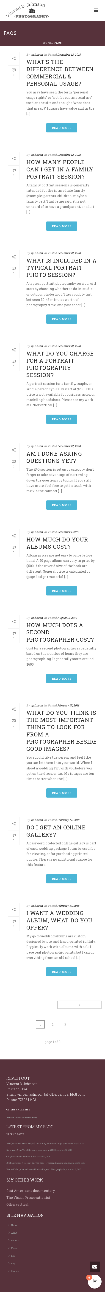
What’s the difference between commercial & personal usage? (60, 72)
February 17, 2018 (68, 705)
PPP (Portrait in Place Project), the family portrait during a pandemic (39, 1143)
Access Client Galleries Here (21, 1117)
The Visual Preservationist (28, 1197)
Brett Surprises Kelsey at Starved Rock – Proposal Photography (36, 1163)
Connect (13, 1270)
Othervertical (17, 1204)
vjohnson (36, 54)
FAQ (11, 1255)
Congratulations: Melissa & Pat (21, 1156)
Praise (13, 1247)
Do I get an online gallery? (56, 831)
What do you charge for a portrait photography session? (60, 364)
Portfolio (13, 1240)
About (12, 1232)
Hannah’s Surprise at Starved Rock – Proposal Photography (34, 1169)
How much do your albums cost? (57, 543)
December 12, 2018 (69, 54)
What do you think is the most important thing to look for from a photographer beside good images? (61, 730)
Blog (11, 1263)
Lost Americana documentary (30, 1190)
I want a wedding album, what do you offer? (59, 920)
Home (47, 42)
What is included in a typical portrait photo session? (61, 267)
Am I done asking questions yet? (54, 457)
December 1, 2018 (68, 532)
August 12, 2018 (67, 617)
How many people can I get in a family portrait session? (60, 169)
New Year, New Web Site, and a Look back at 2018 (30, 1150)
